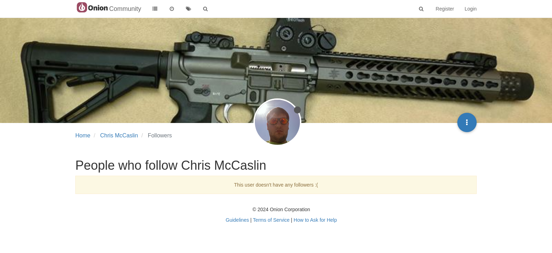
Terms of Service (271, 220)
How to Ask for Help (315, 220)
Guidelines (237, 220)
